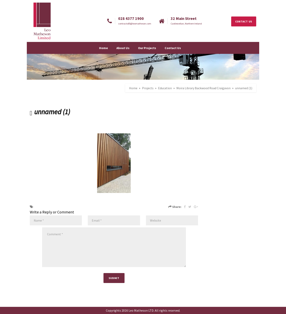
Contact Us (173, 47)
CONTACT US (243, 21)
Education (165, 88)
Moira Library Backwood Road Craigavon (203, 88)
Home (103, 47)
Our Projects (147, 47)
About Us (122, 47)
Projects (148, 88)
